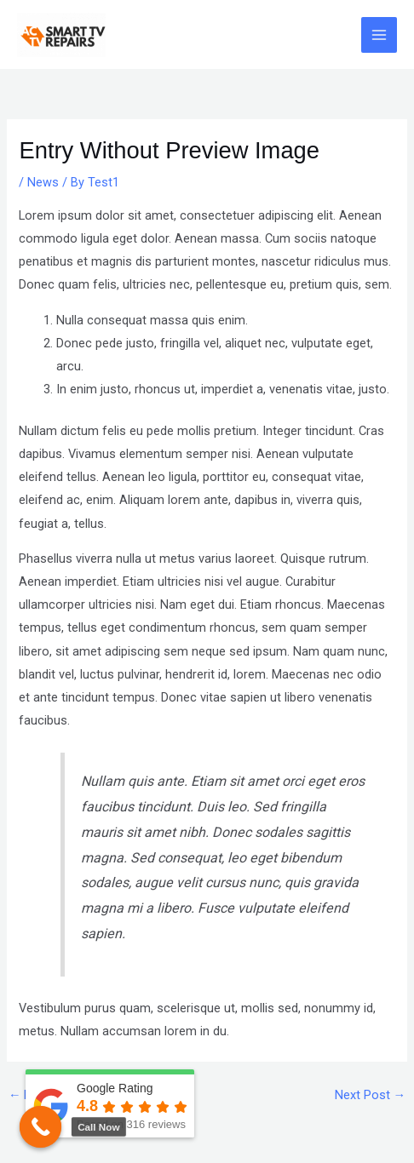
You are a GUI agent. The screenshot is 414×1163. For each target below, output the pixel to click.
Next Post (370, 1095)
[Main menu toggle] (379, 35)
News (43, 182)
